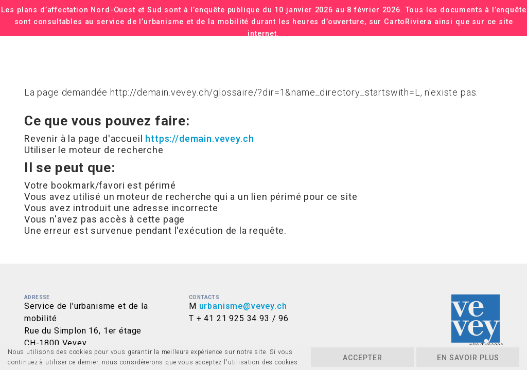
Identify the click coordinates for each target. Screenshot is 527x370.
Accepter (362, 358)
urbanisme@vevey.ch (243, 306)
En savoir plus (468, 358)
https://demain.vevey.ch (199, 138)
